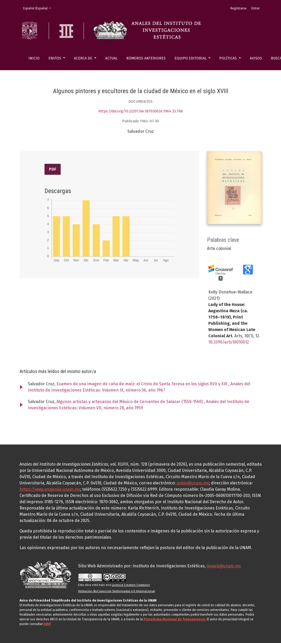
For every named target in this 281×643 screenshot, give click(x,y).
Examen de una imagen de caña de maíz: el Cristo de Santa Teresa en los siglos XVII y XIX (142, 383)
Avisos (256, 58)
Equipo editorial (191, 58)
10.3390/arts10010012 (228, 342)
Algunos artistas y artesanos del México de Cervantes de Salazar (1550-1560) (130, 401)
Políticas (228, 58)
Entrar (255, 8)
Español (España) (38, 8)
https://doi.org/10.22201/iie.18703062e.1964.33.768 (140, 111)
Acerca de (83, 58)
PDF (52, 169)
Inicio (34, 58)
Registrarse (238, 8)
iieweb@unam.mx (224, 565)
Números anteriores (146, 58)
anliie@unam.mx (193, 482)
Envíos (55, 58)
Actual (111, 58)
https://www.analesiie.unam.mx (50, 489)
